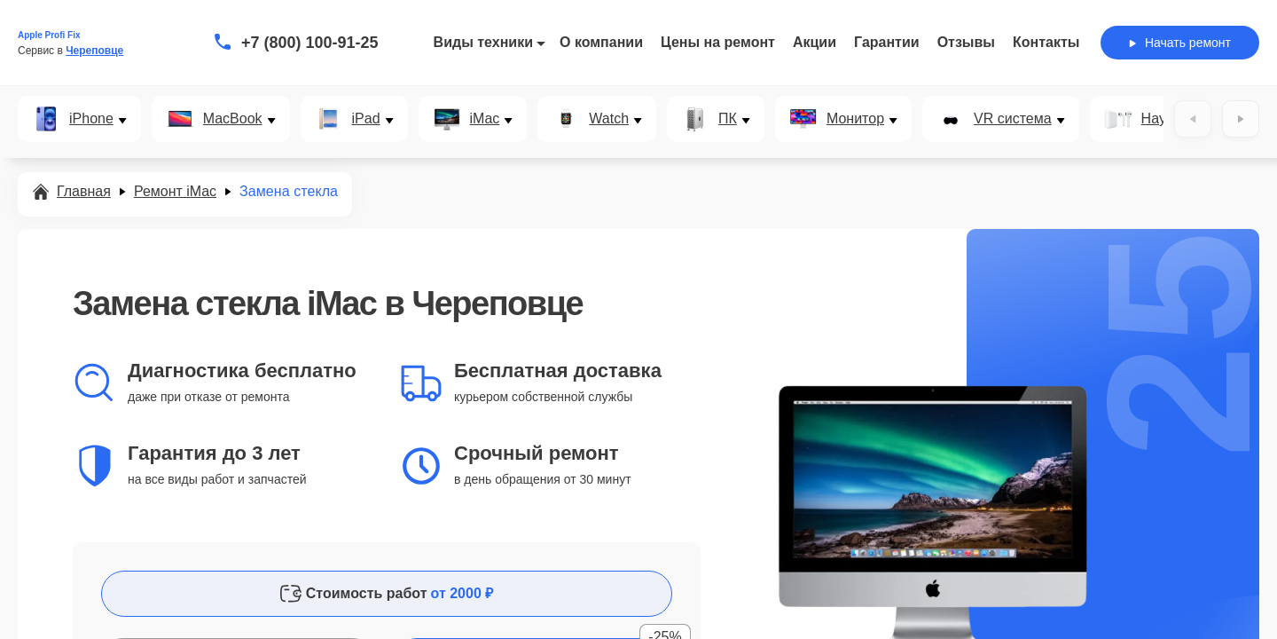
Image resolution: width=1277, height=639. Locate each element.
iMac (485, 119)
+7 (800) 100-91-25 (310, 42)
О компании (601, 42)
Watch (609, 119)
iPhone (91, 119)
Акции (814, 42)
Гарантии (887, 42)
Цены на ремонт (718, 42)
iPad (366, 119)
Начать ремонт (1180, 43)
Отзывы (966, 42)
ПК (727, 119)
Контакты (1046, 42)
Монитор (855, 119)
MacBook (232, 119)
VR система (1013, 119)
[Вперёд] (1240, 119)
